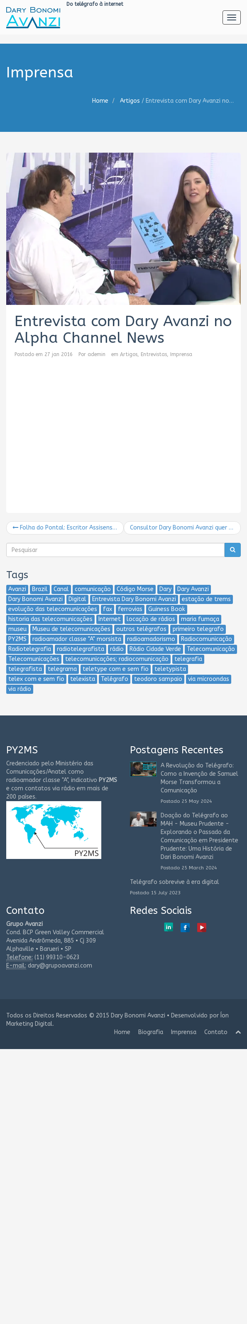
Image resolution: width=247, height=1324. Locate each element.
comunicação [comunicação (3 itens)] (93, 589)
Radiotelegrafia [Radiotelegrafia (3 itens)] (29, 649)
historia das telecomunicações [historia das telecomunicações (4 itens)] (50, 619)
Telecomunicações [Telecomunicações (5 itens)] (33, 659)
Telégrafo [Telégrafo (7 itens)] (114, 679)
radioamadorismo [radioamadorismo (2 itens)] (151, 639)
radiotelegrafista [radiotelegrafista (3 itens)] (80, 649)
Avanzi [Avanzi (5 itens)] (17, 589)
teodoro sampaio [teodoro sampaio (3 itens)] (158, 679)
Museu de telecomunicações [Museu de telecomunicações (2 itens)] (71, 629)
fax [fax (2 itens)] (107, 609)
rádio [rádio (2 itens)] (117, 649)
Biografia (150, 1032)
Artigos (130, 100)
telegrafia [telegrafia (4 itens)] (188, 659)
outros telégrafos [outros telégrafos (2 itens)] (141, 629)
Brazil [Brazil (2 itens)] (40, 589)
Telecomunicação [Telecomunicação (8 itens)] (211, 649)
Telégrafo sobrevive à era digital (174, 882)
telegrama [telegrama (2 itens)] (62, 669)
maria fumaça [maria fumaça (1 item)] (200, 619)
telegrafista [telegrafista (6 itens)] (25, 669)
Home (100, 100)
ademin (96, 354)
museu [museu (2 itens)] (17, 629)
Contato (215, 1032)
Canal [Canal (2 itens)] (61, 589)
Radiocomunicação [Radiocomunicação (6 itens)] (206, 639)
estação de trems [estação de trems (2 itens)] (206, 599)
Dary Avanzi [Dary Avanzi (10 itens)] (193, 589)
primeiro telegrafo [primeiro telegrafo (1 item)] (198, 629)
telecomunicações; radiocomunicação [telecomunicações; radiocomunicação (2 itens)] (117, 659)
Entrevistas (154, 354)
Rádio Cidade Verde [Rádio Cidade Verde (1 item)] (155, 649)
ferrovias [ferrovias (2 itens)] (130, 609)
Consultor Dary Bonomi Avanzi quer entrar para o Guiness (185, 527)
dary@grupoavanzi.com (60, 965)
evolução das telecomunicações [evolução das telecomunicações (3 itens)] (52, 609)
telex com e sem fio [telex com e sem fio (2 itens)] (36, 679)
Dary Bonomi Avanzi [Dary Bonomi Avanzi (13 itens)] (35, 599)
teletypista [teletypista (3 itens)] (170, 669)
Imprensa (181, 354)
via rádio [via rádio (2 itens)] (19, 689)
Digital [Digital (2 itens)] (77, 599)
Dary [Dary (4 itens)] (165, 589)
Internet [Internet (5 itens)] (109, 619)
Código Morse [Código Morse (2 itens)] (135, 589)
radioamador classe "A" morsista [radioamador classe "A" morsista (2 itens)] (76, 639)
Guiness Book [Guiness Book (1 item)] (166, 609)
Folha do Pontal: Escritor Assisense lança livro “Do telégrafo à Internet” (68, 527)
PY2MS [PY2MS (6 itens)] (17, 639)
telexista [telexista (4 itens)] (82, 679)
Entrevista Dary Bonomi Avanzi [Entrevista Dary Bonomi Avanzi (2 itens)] (134, 599)
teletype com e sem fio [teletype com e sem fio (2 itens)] (116, 669)
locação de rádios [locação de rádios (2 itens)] (151, 619)
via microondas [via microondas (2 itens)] (208, 679)
